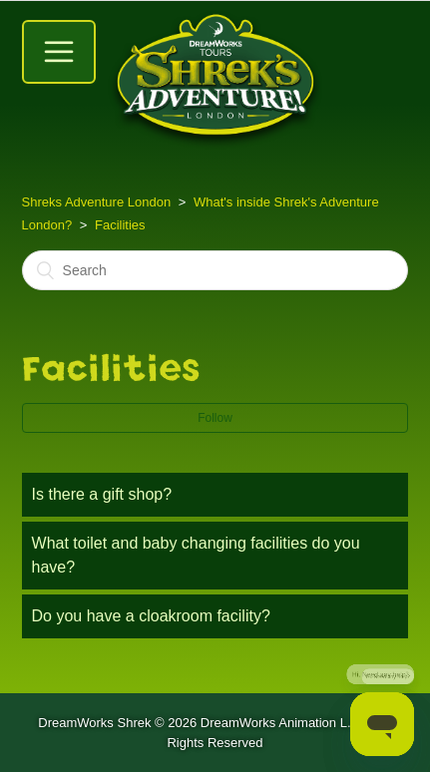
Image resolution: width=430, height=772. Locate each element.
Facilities (120, 224)
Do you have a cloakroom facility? (151, 615)
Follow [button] (215, 418)
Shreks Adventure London (97, 201)
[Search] (215, 270)
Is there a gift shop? (102, 494)
